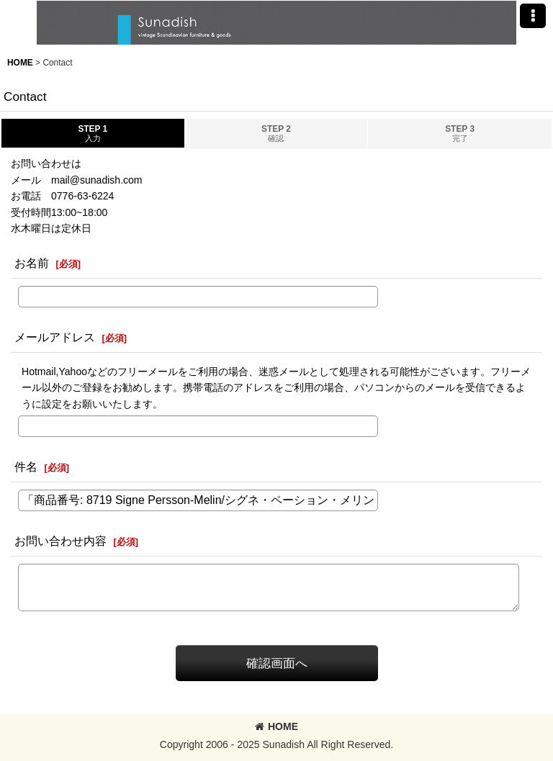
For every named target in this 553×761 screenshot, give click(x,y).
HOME (276, 726)
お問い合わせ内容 (60, 540)
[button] (533, 16)
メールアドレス (54, 336)
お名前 (31, 262)
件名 (25, 466)
